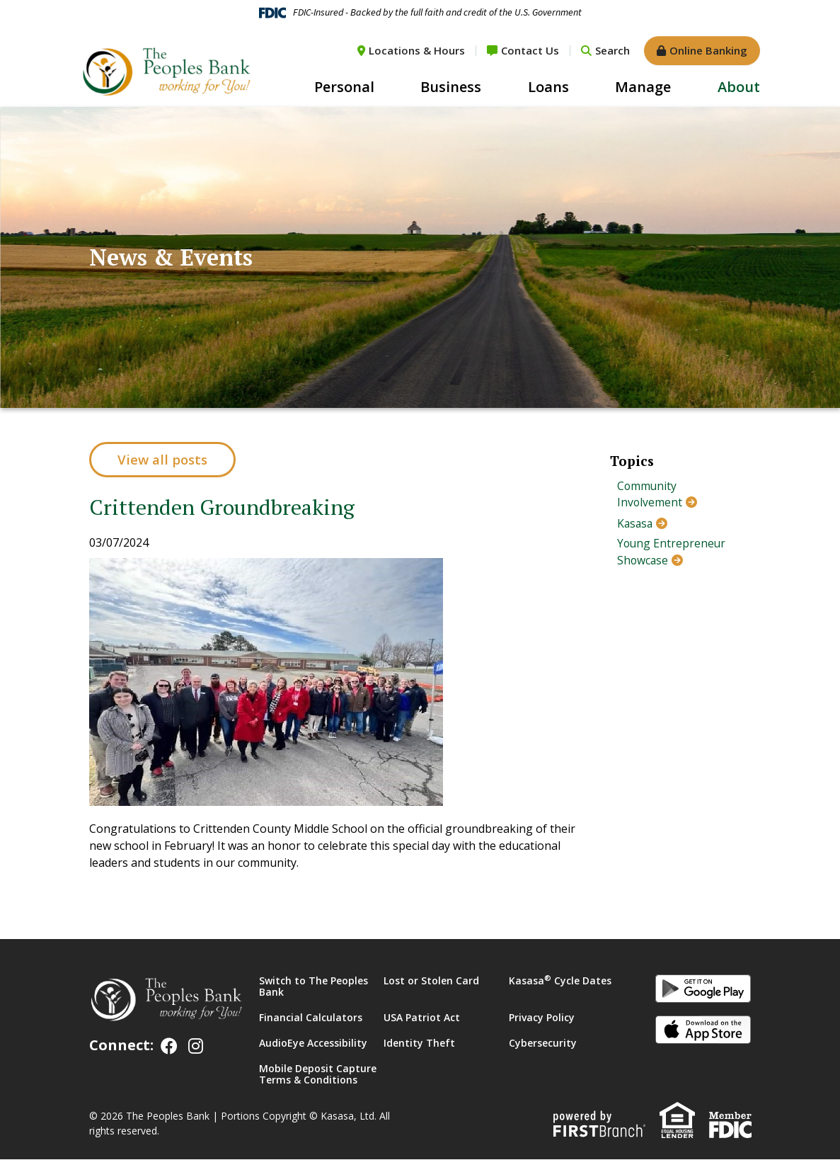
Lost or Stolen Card (431, 981)
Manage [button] (643, 86)
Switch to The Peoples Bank (313, 986)
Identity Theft (419, 1043)
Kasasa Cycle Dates (560, 981)
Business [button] (450, 86)
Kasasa (636, 524)
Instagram (195, 1045)
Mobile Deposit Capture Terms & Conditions (317, 1074)
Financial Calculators (310, 1018)
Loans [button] (548, 86)
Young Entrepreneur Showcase (672, 553)
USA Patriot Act (422, 1018)
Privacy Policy (542, 1018)
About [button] (739, 86)
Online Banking (708, 50)
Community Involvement (650, 495)
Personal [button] (344, 86)
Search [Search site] (612, 50)
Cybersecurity (543, 1043)
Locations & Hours (417, 50)
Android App (703, 991)
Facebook (169, 1045)
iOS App (703, 1032)
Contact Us (530, 50)
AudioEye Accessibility (313, 1043)
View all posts (163, 459)
